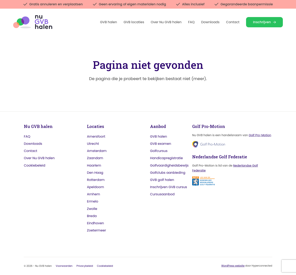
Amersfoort (96, 136)
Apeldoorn (95, 187)
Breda (92, 216)
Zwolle (92, 208)
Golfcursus (159, 151)
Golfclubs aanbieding (167, 172)
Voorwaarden (64, 266)
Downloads (210, 22)
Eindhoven (95, 223)
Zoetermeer (96, 230)
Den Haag (95, 172)
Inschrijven (264, 22)
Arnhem (93, 194)
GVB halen (108, 22)
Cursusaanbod (162, 194)
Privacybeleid (84, 266)
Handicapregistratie (166, 158)
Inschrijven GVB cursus (168, 187)
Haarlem (94, 165)
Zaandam (95, 158)
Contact (232, 22)
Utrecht (93, 144)
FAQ (191, 22)
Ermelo (92, 201)
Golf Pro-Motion (260, 135)
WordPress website (233, 266)
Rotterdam (96, 180)
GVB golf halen (162, 180)
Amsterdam (96, 151)
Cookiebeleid (34, 165)
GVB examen (160, 144)
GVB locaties (134, 22)
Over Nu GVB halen (166, 22)
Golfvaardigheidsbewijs (169, 165)
